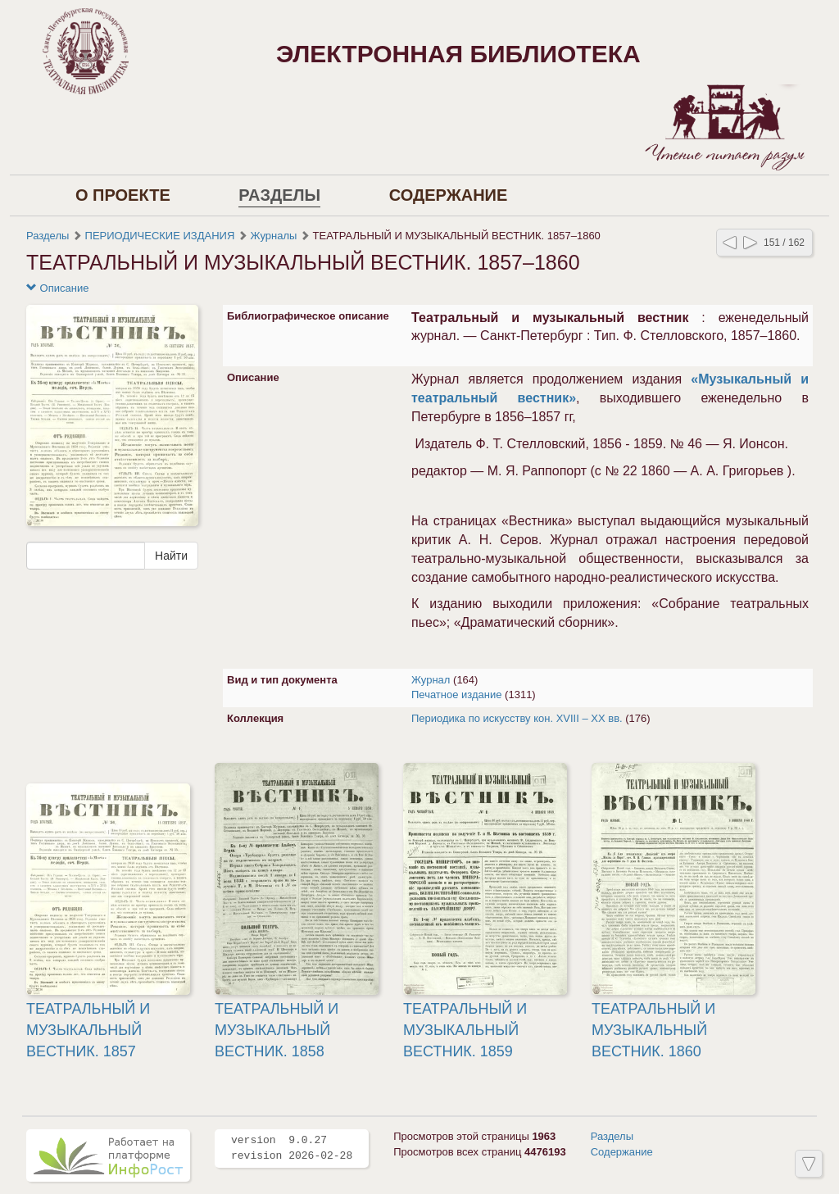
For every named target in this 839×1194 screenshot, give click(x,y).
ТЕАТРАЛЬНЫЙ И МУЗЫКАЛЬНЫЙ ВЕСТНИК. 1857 (88, 1030)
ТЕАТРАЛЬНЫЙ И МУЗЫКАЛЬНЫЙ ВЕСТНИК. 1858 (276, 1030)
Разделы (279, 195)
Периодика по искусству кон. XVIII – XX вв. (517, 718)
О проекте (122, 195)
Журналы (274, 235)
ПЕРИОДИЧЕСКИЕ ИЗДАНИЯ (160, 235)
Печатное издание (456, 694)
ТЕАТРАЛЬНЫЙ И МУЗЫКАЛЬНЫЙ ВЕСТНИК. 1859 (465, 1030)
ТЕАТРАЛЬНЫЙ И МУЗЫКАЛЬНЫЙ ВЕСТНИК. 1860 (653, 1030)
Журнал (430, 680)
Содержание (448, 195)
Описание (57, 288)
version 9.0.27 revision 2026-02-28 (291, 1148)
